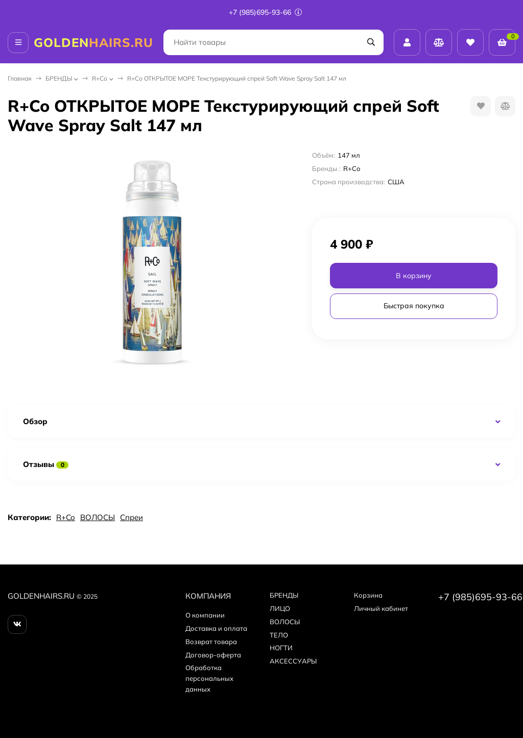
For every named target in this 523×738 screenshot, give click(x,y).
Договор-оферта (213, 655)
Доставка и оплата (216, 628)
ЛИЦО (280, 608)
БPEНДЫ (58, 78)
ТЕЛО (279, 635)
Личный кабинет (381, 608)
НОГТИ (281, 648)
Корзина (368, 595)
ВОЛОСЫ (97, 517)
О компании (205, 615)
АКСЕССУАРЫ (293, 661)
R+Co (99, 78)
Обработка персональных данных (209, 678)
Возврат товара (211, 641)
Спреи (131, 517)
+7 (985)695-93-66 (265, 12)
